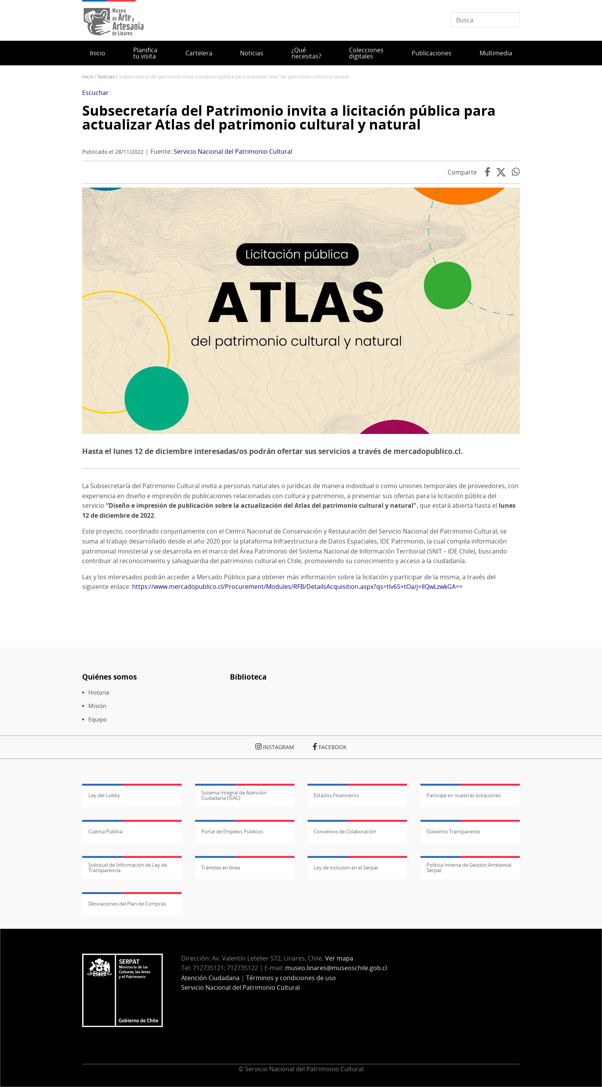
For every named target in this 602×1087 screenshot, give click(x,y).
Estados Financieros (336, 795)
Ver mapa (339, 958)
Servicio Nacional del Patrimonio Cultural (233, 151)
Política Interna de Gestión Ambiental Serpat (469, 867)
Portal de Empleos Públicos (232, 831)
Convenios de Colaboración (345, 831)
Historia (98, 692)
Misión (97, 706)
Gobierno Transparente (453, 831)
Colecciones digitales (366, 53)
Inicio (97, 53)
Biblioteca (248, 676)
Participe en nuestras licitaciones (464, 795)
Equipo (97, 719)
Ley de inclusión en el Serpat (346, 867)
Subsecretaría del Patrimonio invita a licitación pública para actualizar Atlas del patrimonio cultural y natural (289, 117)
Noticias (251, 53)
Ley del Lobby (104, 795)
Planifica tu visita (145, 53)
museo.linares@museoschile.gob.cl (336, 968)
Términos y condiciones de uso (291, 978)
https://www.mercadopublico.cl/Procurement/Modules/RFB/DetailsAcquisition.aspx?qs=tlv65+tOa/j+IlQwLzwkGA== (297, 586)
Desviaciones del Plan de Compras (127, 903)
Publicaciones (432, 53)
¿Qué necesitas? (306, 53)
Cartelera (198, 53)
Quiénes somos (109, 676)
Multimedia (496, 53)
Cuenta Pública (105, 831)
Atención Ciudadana (210, 978)
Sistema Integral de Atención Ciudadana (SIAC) (233, 795)
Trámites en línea (220, 867)
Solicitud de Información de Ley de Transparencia (127, 867)
